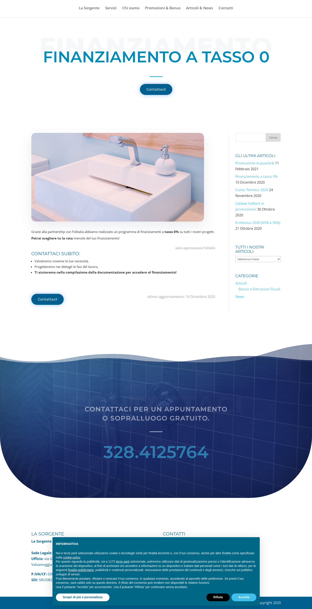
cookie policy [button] (71, 557)
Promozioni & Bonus (163, 8)
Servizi (111, 8)
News (239, 296)
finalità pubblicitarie (81, 570)
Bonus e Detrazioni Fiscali (259, 289)
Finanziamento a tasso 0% (256, 176)
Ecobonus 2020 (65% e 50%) (257, 222)
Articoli (241, 283)
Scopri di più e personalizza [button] (83, 597)
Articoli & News (199, 8)
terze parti (122, 561)
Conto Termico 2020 (251, 189)
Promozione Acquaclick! (254, 163)
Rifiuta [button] (218, 597)
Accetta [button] (243, 597)
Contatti (226, 8)
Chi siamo (130, 8)
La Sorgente (89, 8)
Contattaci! (156, 89)
